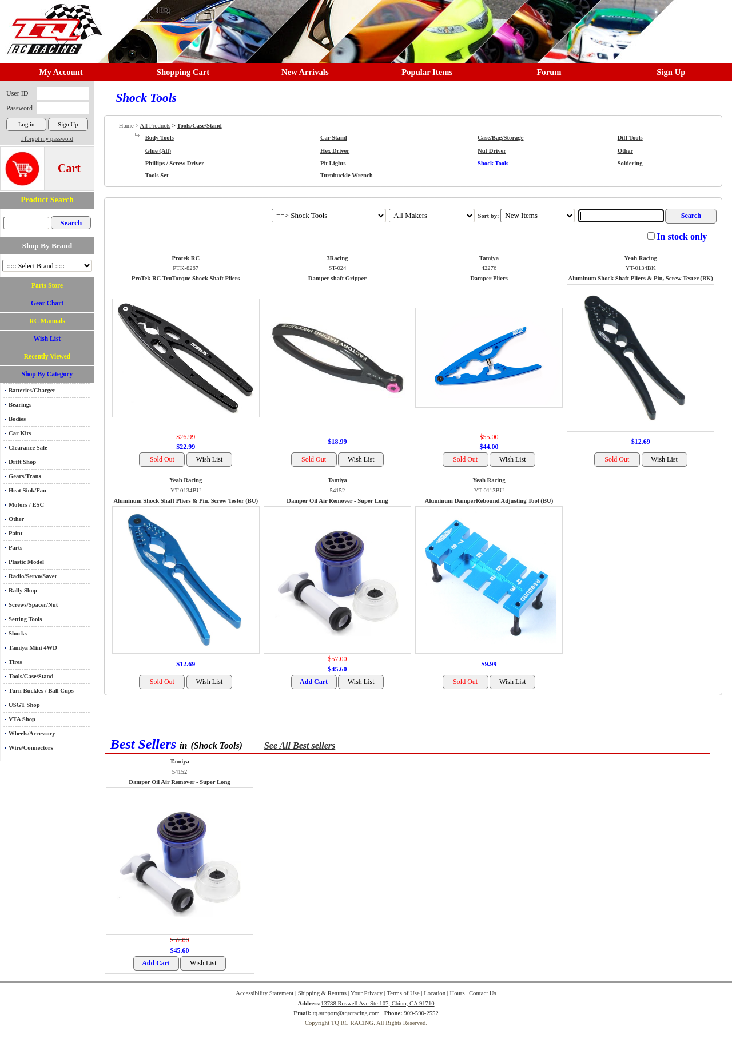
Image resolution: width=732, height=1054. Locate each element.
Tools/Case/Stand (31, 676)
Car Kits (20, 433)
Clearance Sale (28, 447)
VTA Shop (22, 719)
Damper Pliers (489, 278)
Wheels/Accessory (32, 733)
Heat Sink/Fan (27, 490)
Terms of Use (403, 993)
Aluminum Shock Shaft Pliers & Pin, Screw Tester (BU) (185, 501)
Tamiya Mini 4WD (33, 648)
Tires (15, 662)
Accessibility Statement (264, 993)
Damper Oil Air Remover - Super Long (337, 501)
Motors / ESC (26, 505)
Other (16, 519)
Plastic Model (26, 562)
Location (434, 993)
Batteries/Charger (32, 390)
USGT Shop (24, 705)
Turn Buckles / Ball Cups (41, 690)
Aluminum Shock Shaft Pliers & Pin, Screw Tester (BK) (640, 278)
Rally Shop (23, 590)
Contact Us (482, 993)
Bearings (20, 404)
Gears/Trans (25, 476)
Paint (15, 533)
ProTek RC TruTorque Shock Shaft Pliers (186, 278)
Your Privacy (367, 993)
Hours (456, 993)
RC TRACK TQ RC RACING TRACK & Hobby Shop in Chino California (51, 23)
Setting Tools (25, 619)
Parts (15, 547)
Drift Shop (22, 462)
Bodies (17, 419)
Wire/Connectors (31, 748)
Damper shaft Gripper (337, 278)
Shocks (18, 633)
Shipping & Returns (322, 993)
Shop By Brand (47, 245)
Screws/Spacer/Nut (33, 605)
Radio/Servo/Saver (33, 576)
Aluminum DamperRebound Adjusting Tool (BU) (489, 501)
